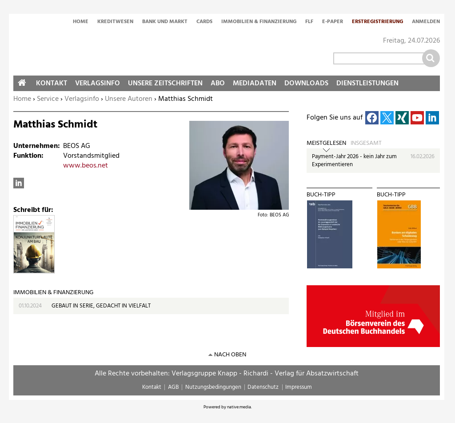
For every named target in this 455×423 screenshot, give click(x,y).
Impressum (298, 387)
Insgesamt (366, 143)
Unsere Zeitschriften (165, 83)
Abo (218, 83)
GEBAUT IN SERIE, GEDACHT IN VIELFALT (101, 306)
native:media (239, 407)
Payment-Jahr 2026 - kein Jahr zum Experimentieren (354, 160)
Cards (204, 22)
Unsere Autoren (128, 99)
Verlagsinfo (81, 99)
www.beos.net (85, 166)
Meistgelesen (326, 143)
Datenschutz (263, 387)
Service (48, 99)
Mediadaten (254, 83)
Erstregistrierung (377, 22)
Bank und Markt (165, 22)
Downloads (306, 83)
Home (80, 22)
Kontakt (51, 83)
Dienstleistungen (367, 83)
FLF (309, 22)
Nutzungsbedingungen (213, 387)
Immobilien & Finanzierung (258, 22)
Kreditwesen (115, 22)
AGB (173, 387)
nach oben (230, 354)
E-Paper (332, 22)
